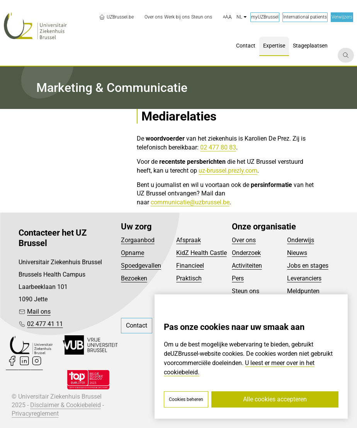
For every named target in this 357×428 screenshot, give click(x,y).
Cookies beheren (186, 399)
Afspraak (188, 240)
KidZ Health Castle (201, 252)
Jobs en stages (307, 265)
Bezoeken (134, 278)
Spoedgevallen (141, 265)
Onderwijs (300, 240)
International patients (305, 17)
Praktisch (189, 278)
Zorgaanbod (138, 240)
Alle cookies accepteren (275, 399)
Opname (132, 252)
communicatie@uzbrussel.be (190, 202)
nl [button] (241, 17)
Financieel (190, 265)
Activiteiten (247, 265)
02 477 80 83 (218, 147)
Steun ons (245, 291)
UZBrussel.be (116, 17)
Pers (238, 278)
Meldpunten (303, 291)
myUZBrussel (265, 17)
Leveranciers (304, 278)
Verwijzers (342, 17)
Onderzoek (246, 252)
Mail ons (39, 311)
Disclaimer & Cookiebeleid (65, 405)
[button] (227, 17)
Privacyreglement (35, 413)
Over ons (244, 240)
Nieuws (297, 252)
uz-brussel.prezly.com (228, 170)
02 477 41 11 (45, 324)
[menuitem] (153, 17)
